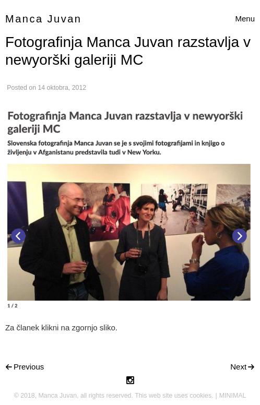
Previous (29, 366)
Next (238, 366)
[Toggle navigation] (245, 19)
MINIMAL (232, 395)
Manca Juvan (43, 19)
